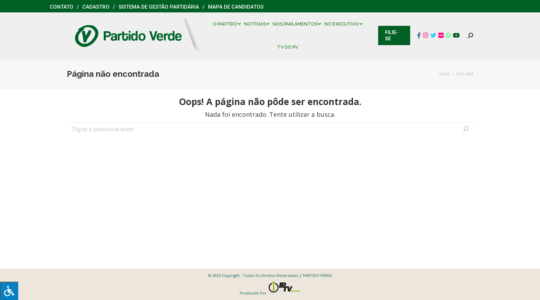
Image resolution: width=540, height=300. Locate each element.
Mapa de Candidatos (235, 7)
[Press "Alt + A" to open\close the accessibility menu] (9, 291)
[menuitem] (228, 24)
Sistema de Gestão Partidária (158, 7)
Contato (61, 7)
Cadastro (96, 7)
